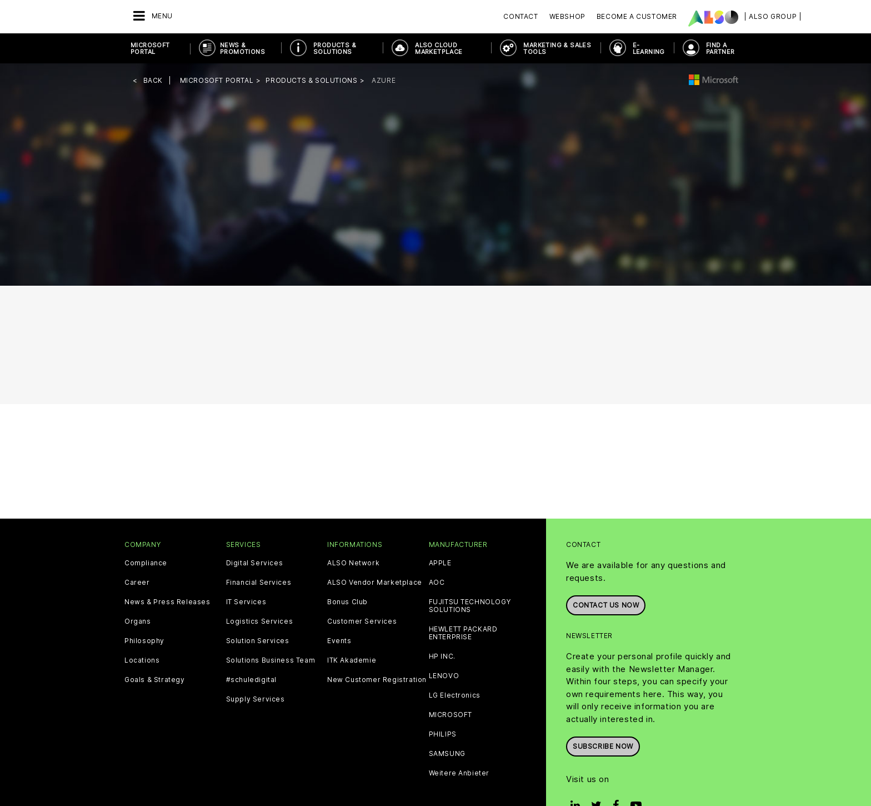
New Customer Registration (377, 680)
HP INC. (442, 656)
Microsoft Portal (150, 48)
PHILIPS (443, 734)
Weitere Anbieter (459, 773)
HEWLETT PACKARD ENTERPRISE (463, 633)
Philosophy (144, 641)
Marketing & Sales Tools (557, 48)
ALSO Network (353, 563)
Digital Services (254, 563)
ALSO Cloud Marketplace (438, 48)
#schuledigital (251, 680)
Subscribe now (603, 746)
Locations (141, 660)
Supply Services (255, 699)
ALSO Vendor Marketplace (374, 582)
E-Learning (649, 48)
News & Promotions (242, 48)
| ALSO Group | (773, 16)
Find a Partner (720, 48)
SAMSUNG (447, 754)
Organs (137, 621)
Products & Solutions (334, 48)
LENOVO (444, 676)
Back (153, 80)
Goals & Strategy (154, 680)
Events (339, 641)
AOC (437, 582)
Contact (520, 16)
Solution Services (257, 641)
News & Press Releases (167, 602)
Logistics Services (259, 621)
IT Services (246, 602)
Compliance (145, 563)
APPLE (440, 563)
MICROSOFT (450, 715)
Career (137, 582)
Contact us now (606, 605)
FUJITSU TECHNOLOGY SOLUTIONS (470, 606)
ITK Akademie (351, 660)
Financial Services (259, 582)
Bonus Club (347, 602)
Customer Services (362, 621)
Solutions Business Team (271, 660)
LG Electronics (454, 695)
